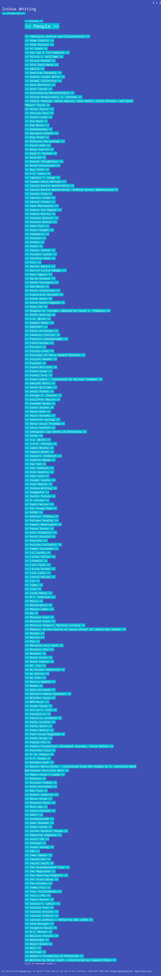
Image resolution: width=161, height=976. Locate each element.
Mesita (34, 637)
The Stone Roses (41, 879)
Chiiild (35, 238)
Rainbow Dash (39, 762)
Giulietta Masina (42, 399)
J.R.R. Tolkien (41, 444)
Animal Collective (43, 81)
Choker (34, 242)
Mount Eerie (38, 657)
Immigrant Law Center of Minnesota (56, 431)
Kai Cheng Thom (41, 508)
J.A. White (38, 440)
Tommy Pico (38, 887)
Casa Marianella (41, 206)
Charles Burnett (41, 218)
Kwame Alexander (41, 548)
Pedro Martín (39, 730)
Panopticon (38, 714)
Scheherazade (39, 819)
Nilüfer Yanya (40, 698)
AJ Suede (36, 48)
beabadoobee (38, 129)
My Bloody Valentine (45, 669)
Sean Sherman (39, 823)
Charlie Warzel (41, 222)
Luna (33, 589)
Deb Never (37, 286)
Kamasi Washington (43, 524)
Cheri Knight (39, 230)
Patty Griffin (40, 722)
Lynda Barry (38, 593)
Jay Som (35, 464)
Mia (32, 641)
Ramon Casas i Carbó (45, 774)
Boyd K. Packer (41, 153)
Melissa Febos (40, 621)
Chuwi (34, 246)
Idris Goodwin (40, 427)
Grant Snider (39, 407)
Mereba (34, 633)
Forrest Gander (41, 359)
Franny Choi (38, 375)
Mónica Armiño (40, 681)
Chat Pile (37, 226)
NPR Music (37, 702)
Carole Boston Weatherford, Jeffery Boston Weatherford (71, 189)
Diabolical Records (44, 294)
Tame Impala (38, 855)
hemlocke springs (42, 419)
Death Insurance (41, 282)
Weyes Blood (38, 944)
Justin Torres (40, 496)
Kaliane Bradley (41, 520)
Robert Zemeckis (41, 794)
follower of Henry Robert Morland (55, 355)
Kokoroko (36, 540)
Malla (34, 601)
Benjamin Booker (41, 133)
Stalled (35, 843)
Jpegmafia (37, 492)
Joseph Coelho (40, 480)
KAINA (34, 512)
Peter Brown (38, 738)
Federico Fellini (42, 335)
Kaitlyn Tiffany (41, 516)
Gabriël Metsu (40, 383)
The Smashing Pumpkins (46, 875)
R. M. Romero (39, 754)
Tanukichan (38, 859)
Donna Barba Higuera (45, 302)
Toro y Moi (38, 895)
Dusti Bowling (40, 314)
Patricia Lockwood (43, 718)
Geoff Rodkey (39, 391)
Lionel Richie (40, 556)
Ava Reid (36, 121)
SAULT (34, 815)
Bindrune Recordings (45, 141)
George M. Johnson (43, 395)
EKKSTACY (36, 327)
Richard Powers (41, 782)
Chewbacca (37, 234)
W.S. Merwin (38, 932)
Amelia (34, 68)
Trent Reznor (39, 899)
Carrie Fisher (40, 202)
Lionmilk (36, 560)
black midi (38, 145)
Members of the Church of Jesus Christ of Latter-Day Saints (75, 629)
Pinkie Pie (38, 742)
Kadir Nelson (39, 504)
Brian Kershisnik (42, 165)
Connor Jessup (40, 250)
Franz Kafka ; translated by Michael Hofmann (63, 379)
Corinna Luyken (41, 254)
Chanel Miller (40, 214)
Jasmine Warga (40, 460)
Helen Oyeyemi (40, 415)
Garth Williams (41, 387)
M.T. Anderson (40, 597)
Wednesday (37, 940)
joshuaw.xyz (13, 13)
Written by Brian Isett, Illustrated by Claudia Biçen (70, 960)
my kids (35, 677)
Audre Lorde (38, 117)
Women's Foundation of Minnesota (54, 956)
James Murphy (39, 448)
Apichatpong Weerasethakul (49, 93)
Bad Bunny (37, 125)
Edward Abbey (39, 323)
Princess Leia (40, 750)
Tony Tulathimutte (43, 891)
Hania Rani (38, 411)
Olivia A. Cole (41, 710)
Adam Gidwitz (39, 40)
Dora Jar (36, 306)
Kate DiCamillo (41, 532)
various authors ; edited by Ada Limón (59, 919)
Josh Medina (38, 484)
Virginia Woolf (41, 928)
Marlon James (39, 609)
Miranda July (39, 649)
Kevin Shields (40, 536)
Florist (35, 347)
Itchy (34, 435)
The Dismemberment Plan (47, 867)
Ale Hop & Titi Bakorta (47, 52)
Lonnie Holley (40, 577)
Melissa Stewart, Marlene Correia (55, 625)
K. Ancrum (37, 500)
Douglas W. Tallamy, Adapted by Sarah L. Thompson (67, 310)
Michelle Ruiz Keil (44, 645)
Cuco (33, 262)
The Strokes (38, 883)
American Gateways (43, 72)
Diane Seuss (38, 298)
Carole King (38, 193)
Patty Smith (38, 726)
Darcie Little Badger (45, 270)
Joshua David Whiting (121, 971)
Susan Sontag (39, 847)
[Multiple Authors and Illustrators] (57, 36)
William (35, 952)
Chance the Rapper (43, 210)
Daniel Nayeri (40, 266)
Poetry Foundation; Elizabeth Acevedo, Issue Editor (69, 746)
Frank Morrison (41, 367)
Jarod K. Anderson (43, 456)
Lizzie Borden (40, 569)
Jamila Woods (39, 452)
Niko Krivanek (40, 690)
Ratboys (35, 778)
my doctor (37, 673)
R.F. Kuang (38, 758)
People (42, 26)
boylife (35, 157)
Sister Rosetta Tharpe (46, 831)
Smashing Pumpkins (43, 835)
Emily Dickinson (41, 331)
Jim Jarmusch (39, 468)
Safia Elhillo (40, 811)
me (31, 613)
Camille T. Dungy (42, 177)
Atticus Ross (39, 113)
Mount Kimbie (39, 661)
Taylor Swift (39, 863)
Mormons (35, 653)
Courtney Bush (40, 258)
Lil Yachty (38, 552)
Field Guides (39, 343)
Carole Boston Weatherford (49, 185)
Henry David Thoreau (45, 423)
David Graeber (40, 278)
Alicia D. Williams (44, 56)
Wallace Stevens (41, 936)
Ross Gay (36, 807)
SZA (32, 851)
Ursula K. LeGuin (42, 903)
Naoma (34, 686)
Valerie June (39, 907)
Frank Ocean (38, 371)
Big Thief (37, 137)
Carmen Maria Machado (45, 181)
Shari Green (38, 827)
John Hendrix (39, 472)
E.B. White (38, 319)
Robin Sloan (38, 798)
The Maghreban (40, 871)
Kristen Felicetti (43, 544)
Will (33, 948)
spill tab (37, 839)
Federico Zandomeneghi (46, 339)
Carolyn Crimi (40, 198)
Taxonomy (34, 21)
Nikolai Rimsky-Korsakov (48, 694)
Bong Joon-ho (39, 149)
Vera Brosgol (39, 923)
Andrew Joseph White (45, 77)
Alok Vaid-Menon (41, 64)
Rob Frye (36, 790)
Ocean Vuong (38, 706)
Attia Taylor (39, 109)
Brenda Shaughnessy (44, 161)
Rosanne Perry (40, 802)
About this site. (144, 971)
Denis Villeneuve (42, 290)
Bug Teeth (37, 169)
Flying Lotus (39, 351)
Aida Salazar (39, 44)
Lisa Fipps (38, 565)
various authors (41, 915)
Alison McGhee (40, 60)
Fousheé (35, 363)
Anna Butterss (40, 85)
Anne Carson (38, 89)
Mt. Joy (35, 665)
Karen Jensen (39, 528)
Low (32, 581)
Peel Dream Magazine (45, 734)
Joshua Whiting (41, 488)
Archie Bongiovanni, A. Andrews (53, 97)
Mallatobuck (38, 605)
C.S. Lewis (38, 173)
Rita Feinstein (41, 786)
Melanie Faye (39, 617)
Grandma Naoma (40, 403)
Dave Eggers (38, 274)
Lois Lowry (38, 573)
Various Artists (41, 911)
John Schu (37, 476)
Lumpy (34, 585)
